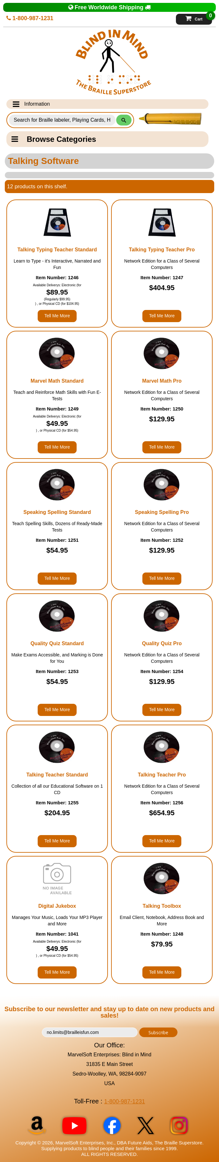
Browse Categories (53, 139)
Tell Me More (57, 315)
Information (31, 104)
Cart (198, 17)
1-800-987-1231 (29, 18)
